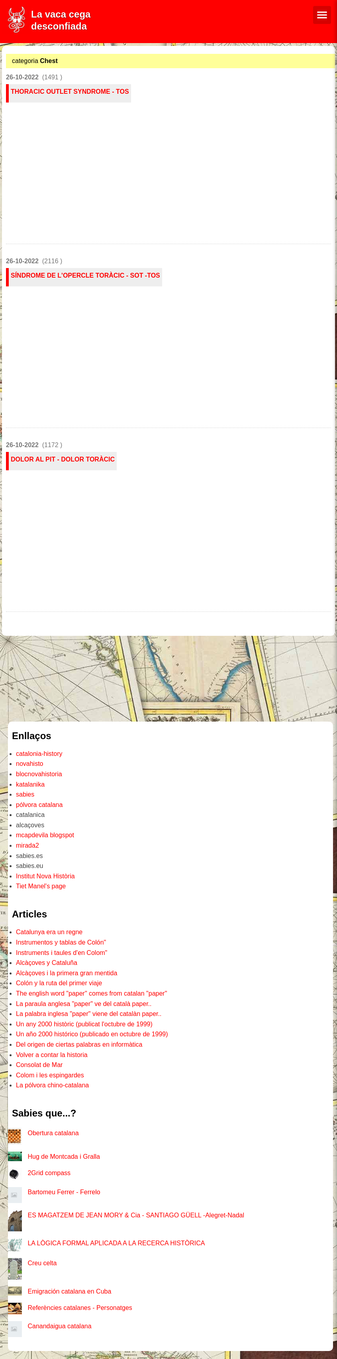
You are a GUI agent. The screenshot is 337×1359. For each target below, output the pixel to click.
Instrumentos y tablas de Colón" (61, 942)
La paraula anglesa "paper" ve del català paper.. (84, 1003)
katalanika (30, 784)
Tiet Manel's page (41, 886)
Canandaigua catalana (59, 1326)
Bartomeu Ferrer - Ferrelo (63, 1192)
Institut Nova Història (45, 876)
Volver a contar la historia (52, 1054)
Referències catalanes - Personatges (79, 1307)
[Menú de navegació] (322, 15)
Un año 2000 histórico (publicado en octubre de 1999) (92, 1034)
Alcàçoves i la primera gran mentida (66, 973)
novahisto (29, 763)
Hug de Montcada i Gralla (63, 1156)
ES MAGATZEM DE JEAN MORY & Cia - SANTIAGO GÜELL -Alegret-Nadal (135, 1215)
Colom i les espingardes (50, 1075)
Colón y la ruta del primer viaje (59, 983)
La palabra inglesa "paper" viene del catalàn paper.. (88, 1013)
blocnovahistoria (39, 774)
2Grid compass (49, 1173)
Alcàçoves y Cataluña (46, 962)
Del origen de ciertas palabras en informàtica (79, 1044)
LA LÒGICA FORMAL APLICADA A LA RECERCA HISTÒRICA (116, 1243)
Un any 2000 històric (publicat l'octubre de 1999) (84, 1024)
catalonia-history (39, 753)
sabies (25, 794)
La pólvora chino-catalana (52, 1085)
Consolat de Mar (39, 1064)
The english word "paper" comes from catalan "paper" (91, 993)
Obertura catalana (52, 1133)
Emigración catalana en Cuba (69, 1291)
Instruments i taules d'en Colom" (61, 952)
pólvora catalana (39, 804)
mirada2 (27, 845)
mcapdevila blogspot (45, 835)
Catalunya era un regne (49, 932)
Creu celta (42, 1263)
